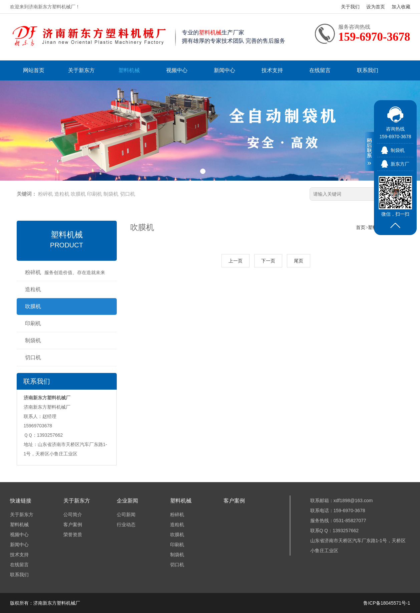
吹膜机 (78, 194)
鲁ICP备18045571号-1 (386, 603)
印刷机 (94, 194)
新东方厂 (400, 164)
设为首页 (375, 6)
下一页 (268, 260)
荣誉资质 (72, 534)
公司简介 (72, 514)
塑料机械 (129, 70)
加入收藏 (401, 6)
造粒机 (61, 194)
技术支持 (272, 70)
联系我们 (367, 70)
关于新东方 (81, 70)
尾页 (298, 260)
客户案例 (72, 524)
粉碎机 (45, 194)
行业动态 (126, 524)
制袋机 (110, 194)
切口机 (127, 194)
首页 (360, 227)
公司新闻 (126, 514)
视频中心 (176, 70)
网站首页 (33, 70)
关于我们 (350, 6)
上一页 (236, 260)
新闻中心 (224, 70)
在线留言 (320, 70)
